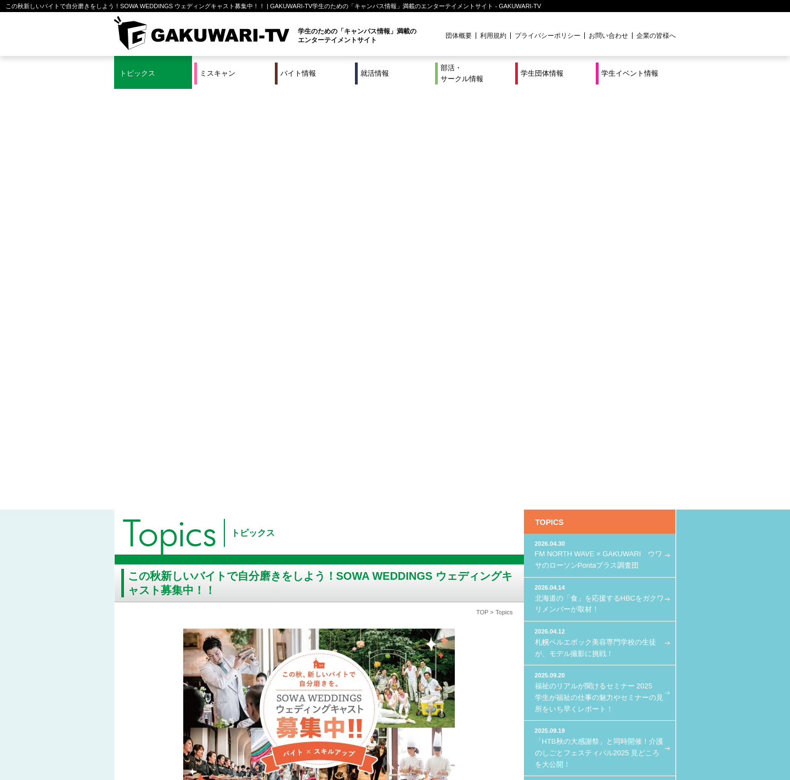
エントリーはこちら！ (314, 630)
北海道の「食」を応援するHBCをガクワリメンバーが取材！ (599, 177)
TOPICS (549, 101)
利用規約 (493, 35)
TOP (482, 191)
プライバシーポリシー (547, 35)
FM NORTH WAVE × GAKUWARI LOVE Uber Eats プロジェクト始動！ (599, 376)
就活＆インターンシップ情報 (265, 735)
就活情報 (374, 73)
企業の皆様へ (656, 35)
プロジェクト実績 (321, 749)
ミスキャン (217, 73)
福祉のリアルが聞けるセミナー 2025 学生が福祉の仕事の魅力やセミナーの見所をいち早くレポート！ (599, 271)
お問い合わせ (608, 35)
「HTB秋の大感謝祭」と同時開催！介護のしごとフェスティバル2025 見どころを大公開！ (599, 326)
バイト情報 (298, 73)
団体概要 (458, 35)
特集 (321, 735)
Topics (503, 191)
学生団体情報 (542, 73)
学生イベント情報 (629, 73)
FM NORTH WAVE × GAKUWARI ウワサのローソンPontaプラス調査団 (599, 133)
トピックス (137, 73)
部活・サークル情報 (462, 73)
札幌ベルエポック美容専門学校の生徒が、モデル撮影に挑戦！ (599, 221)
